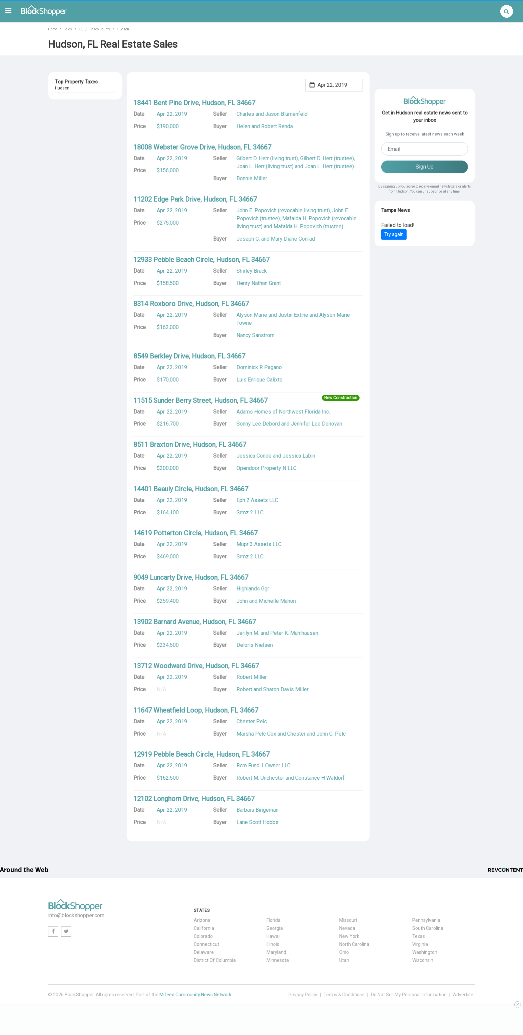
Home (52, 29)
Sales (68, 29)
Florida (274, 920)
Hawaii (274, 936)
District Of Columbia (215, 960)
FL (81, 29)
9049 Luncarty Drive (162, 577)
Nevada (347, 928)
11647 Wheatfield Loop (167, 710)
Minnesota (278, 960)
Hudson (62, 107)
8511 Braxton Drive (161, 445)
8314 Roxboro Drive (162, 304)
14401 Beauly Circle (162, 489)
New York (349, 936)
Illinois (273, 944)
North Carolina (354, 944)
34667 (84, 107)
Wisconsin (422, 960)
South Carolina (427, 928)
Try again (394, 234)
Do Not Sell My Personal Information (409, 994)
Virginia (420, 944)
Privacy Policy (303, 994)
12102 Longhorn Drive (165, 799)
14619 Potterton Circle (167, 533)
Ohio (344, 952)
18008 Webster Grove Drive (174, 147)
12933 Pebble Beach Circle (173, 260)
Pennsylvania (426, 920)
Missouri (348, 920)
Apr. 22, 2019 (172, 114)
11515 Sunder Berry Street (172, 401)
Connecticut (206, 944)
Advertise (463, 994)
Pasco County (99, 29)
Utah (344, 960)
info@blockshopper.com (76, 915)
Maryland (276, 952)
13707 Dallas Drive (74, 99)
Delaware (204, 952)
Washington (424, 952)
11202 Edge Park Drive (166, 199)
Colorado (203, 936)
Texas (418, 936)
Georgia (275, 928)
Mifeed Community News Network (195, 994)
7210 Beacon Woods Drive (82, 128)
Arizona (202, 920)
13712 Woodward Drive (167, 666)
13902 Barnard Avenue (166, 622)
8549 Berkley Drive (161, 356)
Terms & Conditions (344, 994)
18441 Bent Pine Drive (166, 103)
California (204, 928)
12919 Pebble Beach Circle (173, 754)
